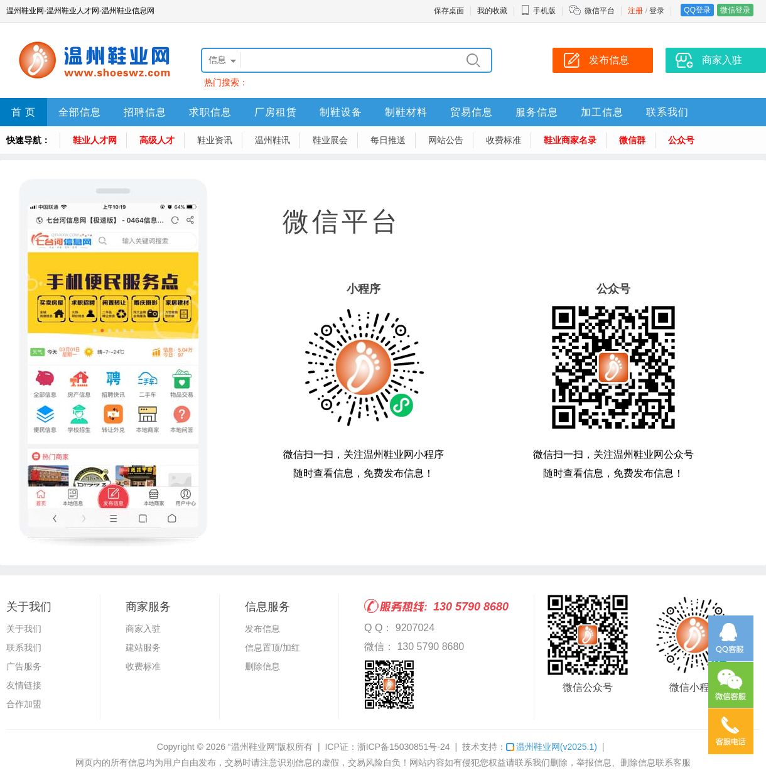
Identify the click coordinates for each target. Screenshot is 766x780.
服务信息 (536, 112)
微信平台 (600, 10)
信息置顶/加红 (272, 647)
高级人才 (157, 140)
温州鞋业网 (551, 747)
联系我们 (667, 112)
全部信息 (79, 112)
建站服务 (143, 647)
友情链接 (23, 685)
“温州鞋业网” (253, 747)
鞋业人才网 (95, 140)
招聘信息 (145, 112)
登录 (656, 10)
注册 (635, 10)
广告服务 (23, 666)
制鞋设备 (341, 112)
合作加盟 (23, 704)
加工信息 (602, 112)
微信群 (632, 140)
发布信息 (262, 629)
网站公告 (445, 140)
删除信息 (262, 666)
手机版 (538, 10)
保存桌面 (449, 10)
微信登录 (735, 10)
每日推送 (388, 140)
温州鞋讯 (272, 140)
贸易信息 (471, 112)
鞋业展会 (330, 140)
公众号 (681, 140)
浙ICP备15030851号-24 (403, 747)
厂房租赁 (275, 112)
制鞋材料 (406, 112)
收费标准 (503, 140)
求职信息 (210, 112)
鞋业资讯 (214, 140)
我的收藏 (492, 10)
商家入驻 (143, 629)
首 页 (23, 112)
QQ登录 (697, 10)
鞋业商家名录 (570, 140)
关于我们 (23, 629)
